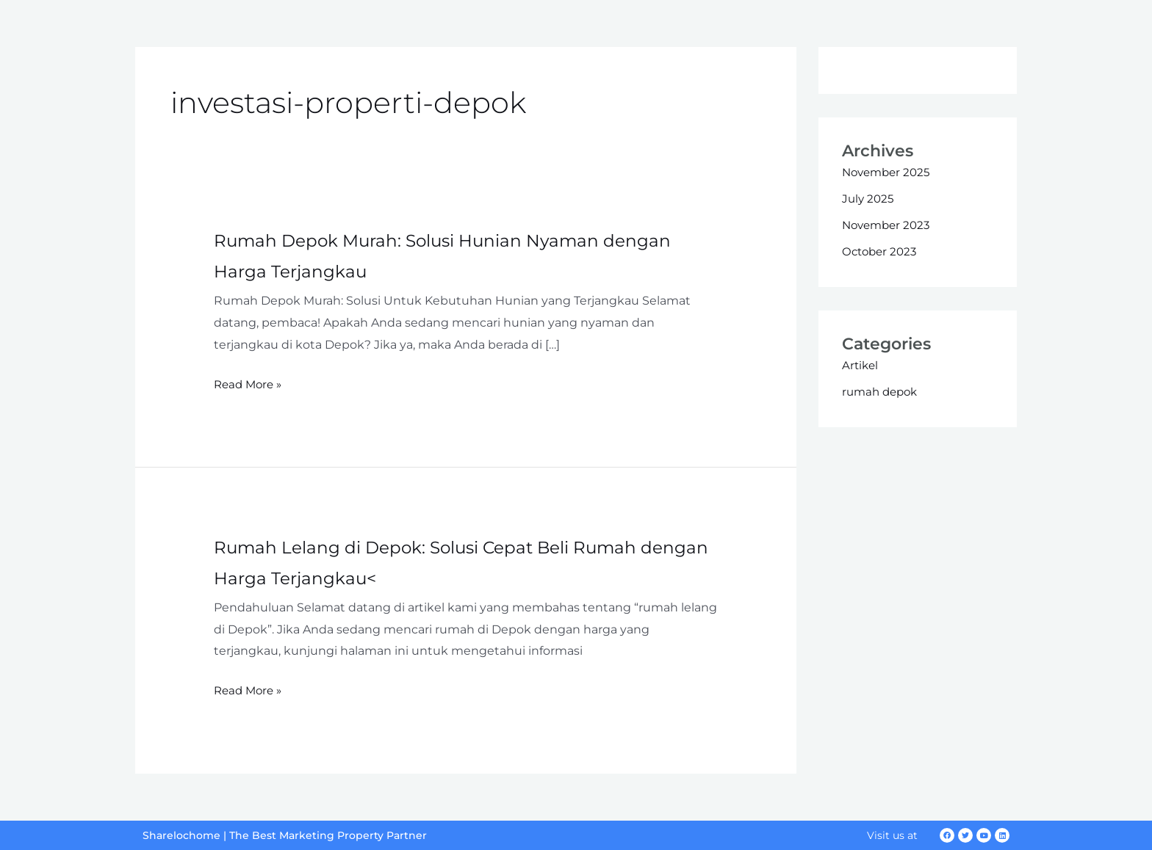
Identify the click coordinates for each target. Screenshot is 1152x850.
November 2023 (889, 225)
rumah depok (882, 392)
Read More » (250, 385)
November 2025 (889, 172)
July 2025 (869, 199)
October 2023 (881, 251)
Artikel (861, 365)
